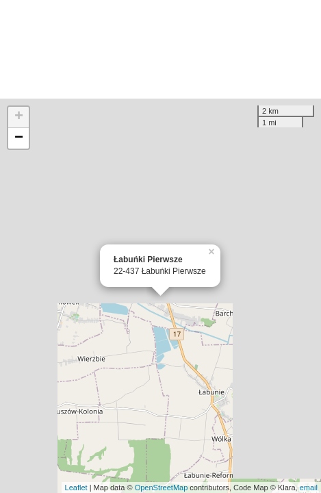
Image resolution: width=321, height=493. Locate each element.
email (309, 487)
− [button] (18, 138)
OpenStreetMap (161, 487)
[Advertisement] (160, 49)
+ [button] (18, 117)
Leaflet (76, 487)
